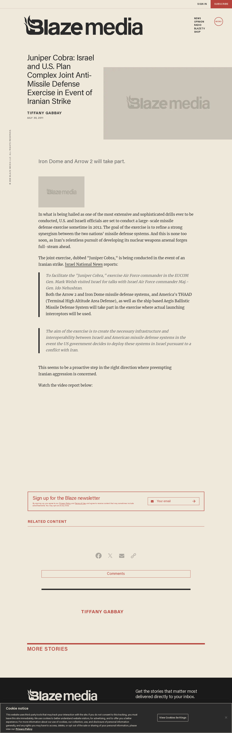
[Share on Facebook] (99, 556)
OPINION (199, 22)
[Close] (226, 717)
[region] (116, 718)
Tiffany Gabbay (44, 113)
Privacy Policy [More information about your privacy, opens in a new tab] (24, 729)
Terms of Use (80, 504)
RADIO (198, 25)
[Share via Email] (122, 556)
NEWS (197, 19)
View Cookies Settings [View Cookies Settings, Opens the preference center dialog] (172, 717)
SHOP (197, 32)
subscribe (221, 4)
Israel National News (84, 264)
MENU (218, 22)
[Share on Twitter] (110, 556)
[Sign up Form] (173, 501)
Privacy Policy (65, 504)
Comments (116, 574)
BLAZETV (199, 29)
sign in (202, 4)
